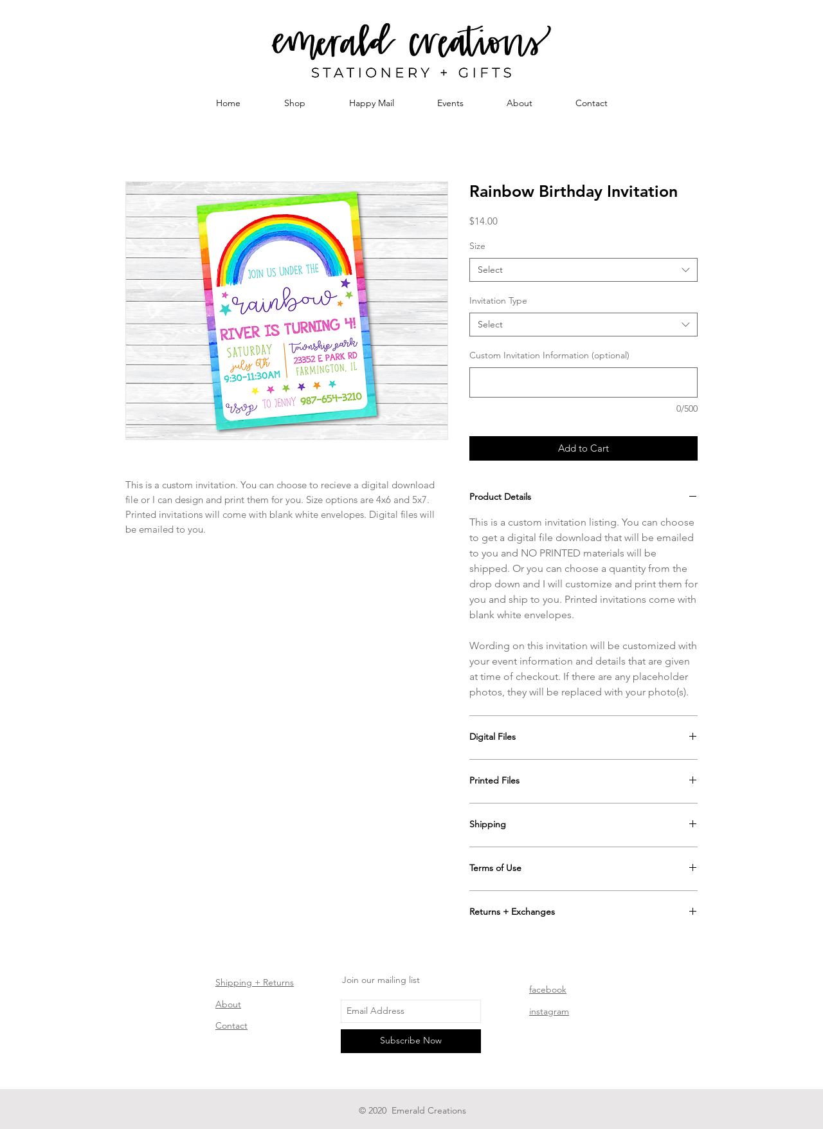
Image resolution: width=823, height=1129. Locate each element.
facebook (547, 989)
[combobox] (583, 270)
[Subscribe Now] (411, 1041)
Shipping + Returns (254, 982)
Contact (231, 1025)
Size (477, 246)
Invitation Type (498, 300)
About (228, 1004)
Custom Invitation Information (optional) (549, 355)
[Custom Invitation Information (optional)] (583, 382)
